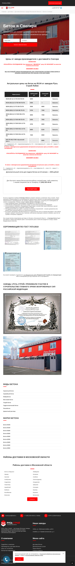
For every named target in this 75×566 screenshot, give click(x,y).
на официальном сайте (30, 275)
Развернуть (32, 499)
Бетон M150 (6, 427)
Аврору (6, 474)
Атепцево (35, 487)
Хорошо (19, 559)
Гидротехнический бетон (10, 405)
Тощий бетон (7, 402)
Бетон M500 (6, 448)
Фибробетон (7, 396)
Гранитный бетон (8, 391)
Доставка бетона (37, 544)
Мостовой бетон (8, 399)
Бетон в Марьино (9, 471)
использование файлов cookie (34, 555)
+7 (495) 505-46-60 (56, 7)
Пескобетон (6, 408)
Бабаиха (6, 490)
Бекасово (7, 495)
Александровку (37, 479)
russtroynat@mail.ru (8, 515)
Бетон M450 (6, 445)
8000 (42, 140)
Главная (4, 11)
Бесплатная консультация (55, 3)
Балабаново (7, 492)
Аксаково (35, 474)
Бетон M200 (6, 430)
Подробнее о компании (7, 544)
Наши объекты (37, 548)
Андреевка (7, 482)
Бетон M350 (6, 439)
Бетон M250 (6, 433)
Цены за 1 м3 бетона (7, 548)
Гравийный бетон (8, 393)
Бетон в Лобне (6, 3)
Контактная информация (8, 550)
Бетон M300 (6, 436)
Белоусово (36, 495)
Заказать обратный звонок (20, 44)
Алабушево (7, 479)
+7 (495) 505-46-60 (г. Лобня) (30, 515)
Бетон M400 (6, 442)
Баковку (35, 490)
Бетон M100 (6, 424)
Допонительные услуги (39, 546)
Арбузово (35, 484)
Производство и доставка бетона (10, 546)
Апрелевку (7, 484)
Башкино (35, 492)
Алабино (35, 477)
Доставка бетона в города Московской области (28, 11)
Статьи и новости (38, 550)
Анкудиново (36, 482)
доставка (10, 11)
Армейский (7, 487)
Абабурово (36, 471)
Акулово (6, 477)
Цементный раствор (9, 411)
